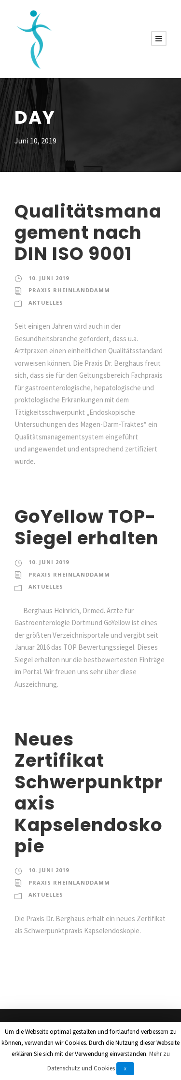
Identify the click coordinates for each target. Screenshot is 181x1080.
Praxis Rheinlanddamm (69, 290)
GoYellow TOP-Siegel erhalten (86, 527)
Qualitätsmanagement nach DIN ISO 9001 (88, 233)
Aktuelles (45, 302)
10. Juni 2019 (48, 278)
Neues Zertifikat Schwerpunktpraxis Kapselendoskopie (88, 793)
